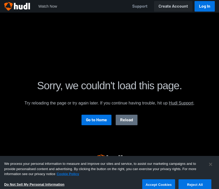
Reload (126, 119)
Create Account (173, 6)
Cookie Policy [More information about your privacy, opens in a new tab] (68, 183)
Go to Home (96, 119)
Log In (204, 6)
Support (139, 6)
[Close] (210, 173)
